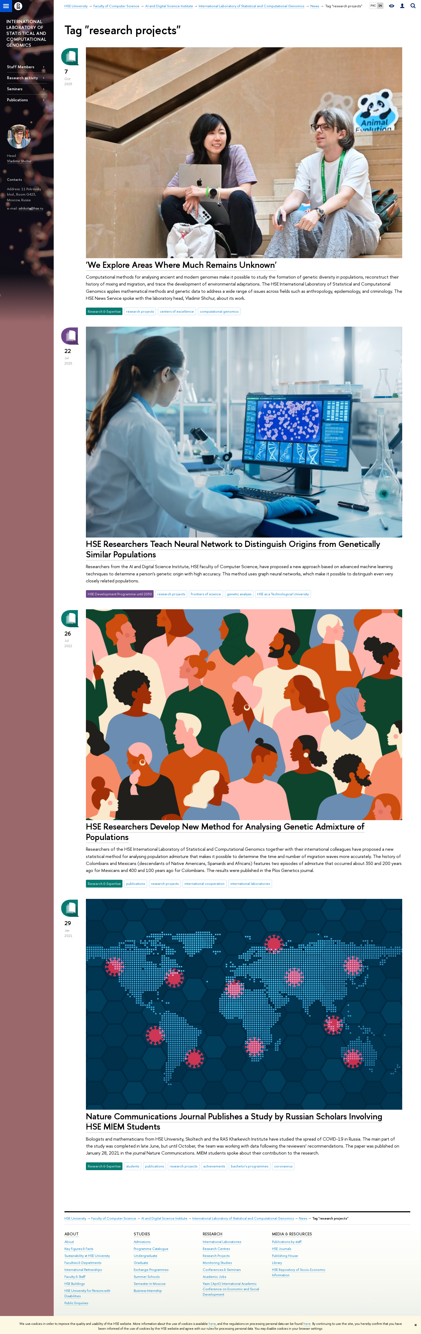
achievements (214, 1166)
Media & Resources (292, 1234)
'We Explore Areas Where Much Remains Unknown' (181, 265)
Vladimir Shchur (19, 160)
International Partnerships (83, 1269)
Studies (142, 1234)
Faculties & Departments (82, 1262)
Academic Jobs (214, 1276)
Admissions (142, 1241)
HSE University (75, 1218)
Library (277, 1262)
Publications (17, 99)
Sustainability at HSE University (87, 1255)
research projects (140, 311)
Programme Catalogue (151, 1248)
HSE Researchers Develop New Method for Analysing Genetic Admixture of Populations (225, 831)
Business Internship (148, 1290)
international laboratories (250, 883)
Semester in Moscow (150, 1283)
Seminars (15, 88)
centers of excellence (177, 311)
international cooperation (204, 883)
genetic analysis (239, 594)
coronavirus (283, 1166)
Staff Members (20, 66)
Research (212, 1234)
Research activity (22, 77)
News (303, 1218)
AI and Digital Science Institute (164, 1218)
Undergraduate (145, 1255)
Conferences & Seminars (222, 1269)
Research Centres (216, 1248)
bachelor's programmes (249, 1166)
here (212, 1324)
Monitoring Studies (217, 1262)
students (132, 1166)
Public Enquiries (76, 1303)
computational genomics (219, 311)
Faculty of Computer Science (113, 1218)
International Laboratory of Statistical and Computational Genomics (243, 1218)
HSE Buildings (74, 1283)
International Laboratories (222, 1241)
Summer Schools (146, 1276)
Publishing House (285, 1255)
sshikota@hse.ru (31, 208)
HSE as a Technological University (283, 594)
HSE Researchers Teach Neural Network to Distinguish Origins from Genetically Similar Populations (233, 549)
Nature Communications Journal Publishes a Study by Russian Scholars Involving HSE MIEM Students (234, 1121)
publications (135, 883)
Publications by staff (287, 1241)
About (71, 1234)
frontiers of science (206, 594)
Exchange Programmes (151, 1269)
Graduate (141, 1262)
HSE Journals (281, 1248)
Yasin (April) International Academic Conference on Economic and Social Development (231, 1289)
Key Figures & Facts (78, 1248)
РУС (373, 6)
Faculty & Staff (74, 1276)
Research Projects (216, 1255)
